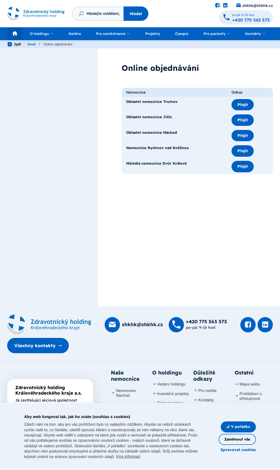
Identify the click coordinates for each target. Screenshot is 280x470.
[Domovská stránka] (49, 324)
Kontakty (203, 400)
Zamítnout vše (237, 439)
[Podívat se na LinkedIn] (225, 5)
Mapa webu (247, 384)
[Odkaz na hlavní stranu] (36, 14)
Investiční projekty (170, 394)
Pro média (204, 390)
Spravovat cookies (238, 449)
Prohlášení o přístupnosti (248, 396)
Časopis (181, 33)
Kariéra (75, 33)
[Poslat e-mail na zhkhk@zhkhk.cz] (254, 5)
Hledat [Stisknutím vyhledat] (136, 13)
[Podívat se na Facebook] (217, 5)
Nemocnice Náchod (123, 393)
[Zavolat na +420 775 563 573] (246, 17)
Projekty (152, 33)
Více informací (128, 456)
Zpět (14, 44)
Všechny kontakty (35, 345)
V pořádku (238, 426)
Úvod (31, 44)
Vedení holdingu (169, 384)
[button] (41, 33)
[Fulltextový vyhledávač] (98, 13)
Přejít (242, 104)
